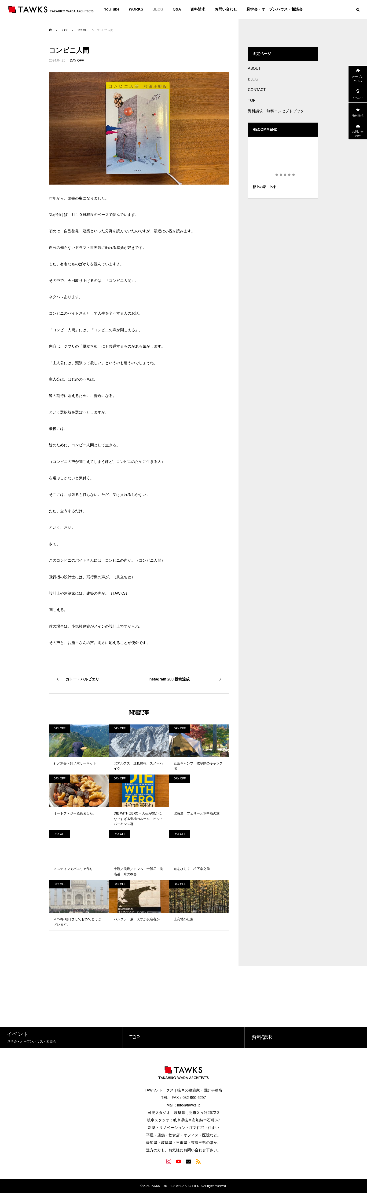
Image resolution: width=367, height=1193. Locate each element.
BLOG (158, 9)
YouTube (111, 9)
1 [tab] (272, 175)
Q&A (177, 9)
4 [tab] (285, 175)
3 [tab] (281, 175)
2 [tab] (276, 175)
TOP (252, 100)
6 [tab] (293, 175)
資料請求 (197, 9)
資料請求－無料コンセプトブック (276, 111)
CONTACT (257, 90)
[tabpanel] (283, 168)
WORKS (136, 9)
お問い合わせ (226, 9)
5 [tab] (289, 175)
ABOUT (254, 68)
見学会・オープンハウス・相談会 (274, 9)
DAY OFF (77, 60)
